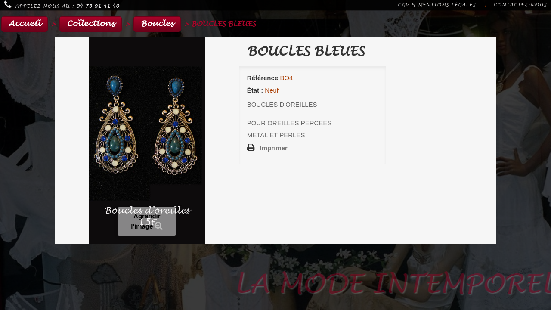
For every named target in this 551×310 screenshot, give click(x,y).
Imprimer (274, 148)
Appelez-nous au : (61, 4)
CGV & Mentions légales (437, 5)
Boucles (157, 24)
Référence (263, 77)
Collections (91, 24)
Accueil (24, 24)
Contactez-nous (520, 5)
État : (255, 90)
